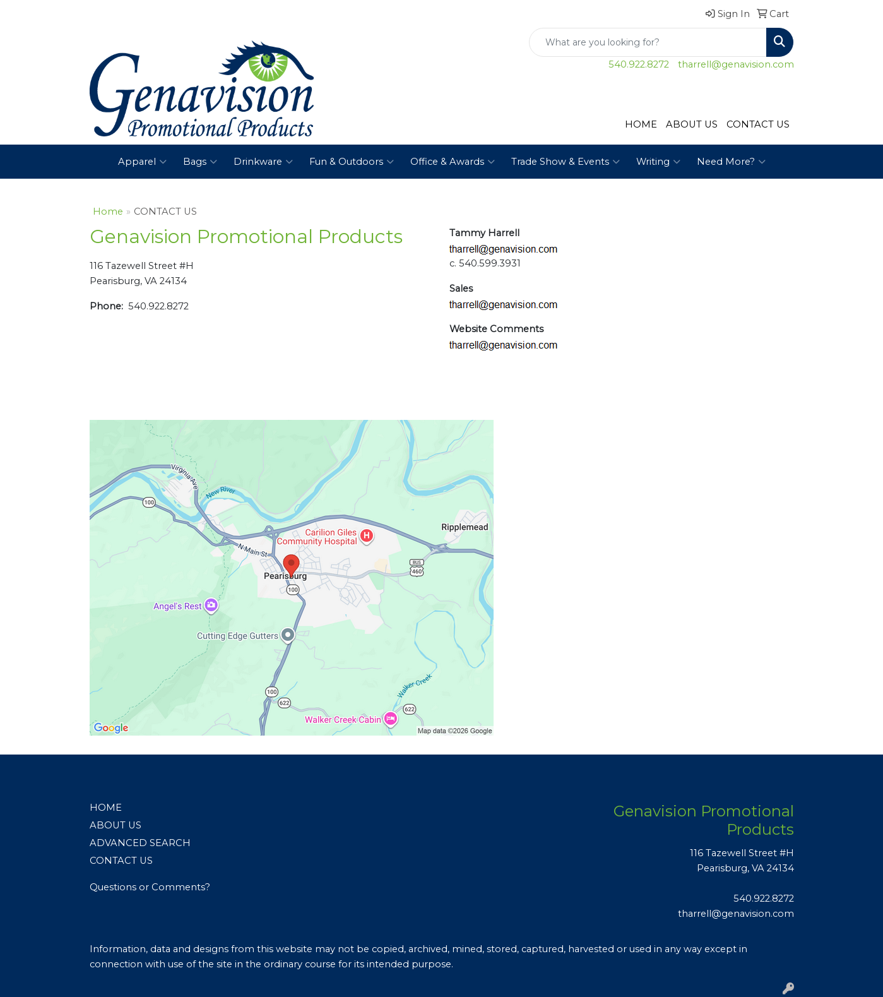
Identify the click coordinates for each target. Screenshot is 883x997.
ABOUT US (692, 124)
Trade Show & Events (565, 161)
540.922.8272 (638, 64)
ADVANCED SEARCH (140, 843)
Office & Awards (452, 161)
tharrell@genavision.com (736, 64)
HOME (641, 124)
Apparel (142, 161)
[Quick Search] (648, 42)
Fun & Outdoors (351, 161)
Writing (658, 161)
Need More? (731, 161)
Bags (200, 161)
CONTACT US (758, 124)
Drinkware (263, 161)
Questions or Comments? (150, 887)
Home (108, 211)
